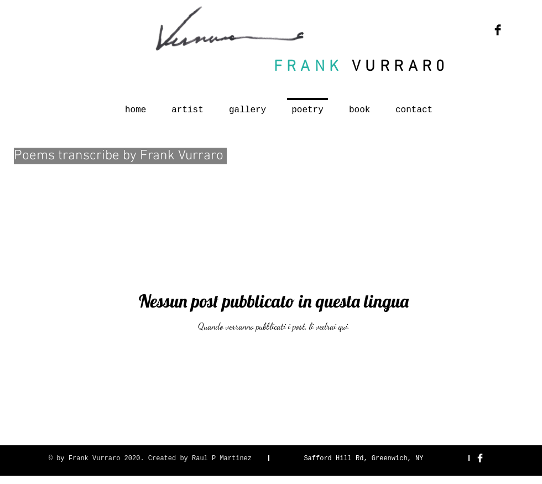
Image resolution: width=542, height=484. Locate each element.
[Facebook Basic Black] (497, 29)
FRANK (308, 67)
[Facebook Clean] (480, 458)
